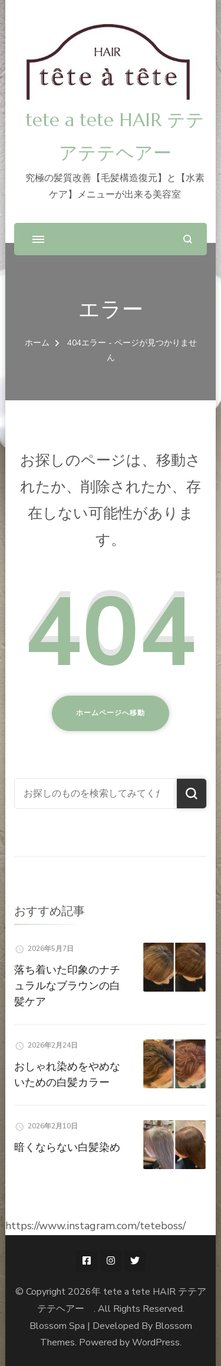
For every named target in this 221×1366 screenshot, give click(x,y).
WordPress (156, 1342)
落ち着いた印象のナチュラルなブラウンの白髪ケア (67, 985)
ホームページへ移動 (110, 712)
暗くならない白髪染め (67, 1147)
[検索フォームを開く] (187, 239)
